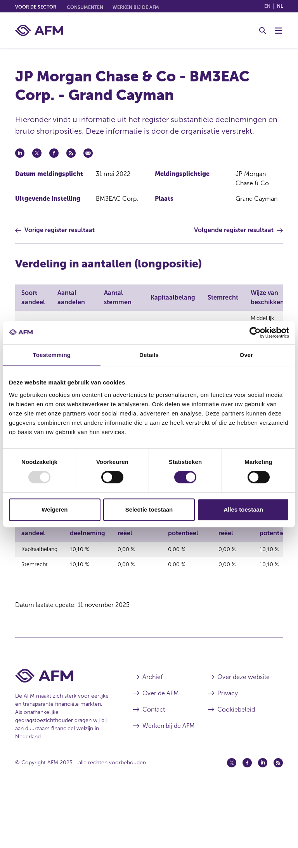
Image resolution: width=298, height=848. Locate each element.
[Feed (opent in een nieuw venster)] (278, 818)
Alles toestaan (243, 509)
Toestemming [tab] (52, 355)
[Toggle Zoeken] (262, 30)
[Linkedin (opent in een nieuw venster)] (262, 818)
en (267, 6)
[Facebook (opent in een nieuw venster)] (247, 818)
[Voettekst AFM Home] (62, 731)
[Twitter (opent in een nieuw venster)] (231, 818)
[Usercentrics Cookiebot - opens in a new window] (255, 332)
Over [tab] (246, 355)
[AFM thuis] (39, 30)
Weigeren (55, 509)
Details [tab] (149, 355)
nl (280, 6)
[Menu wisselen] (278, 30)
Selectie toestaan (149, 509)
